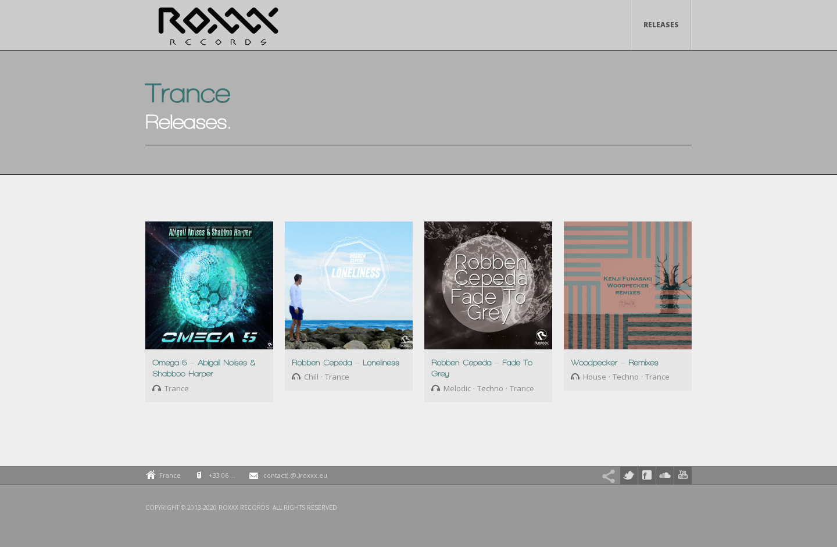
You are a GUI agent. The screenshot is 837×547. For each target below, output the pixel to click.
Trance (176, 388)
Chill (311, 376)
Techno (490, 388)
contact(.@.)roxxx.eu (295, 475)
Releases (661, 25)
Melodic (457, 388)
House (594, 376)
